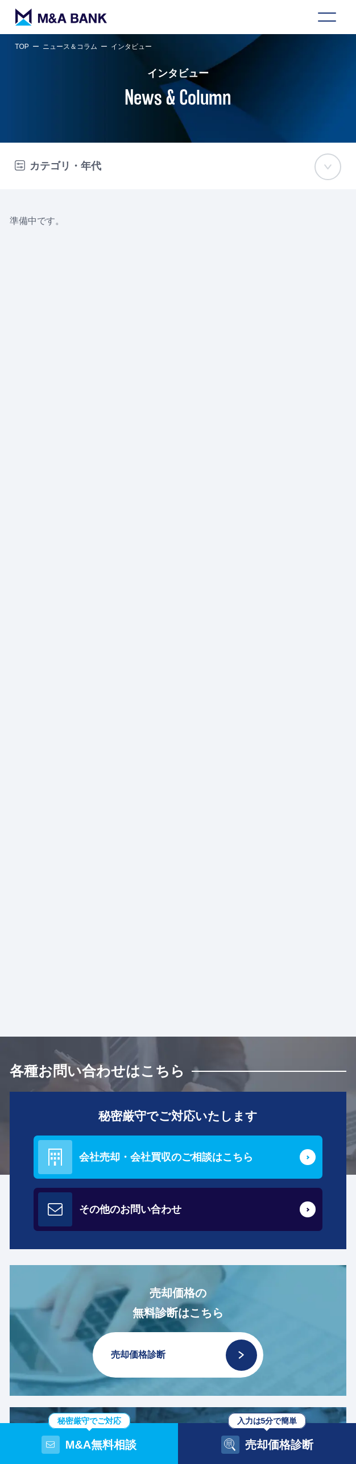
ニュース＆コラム (70, 47)
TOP (21, 47)
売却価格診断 (184, 1355)
